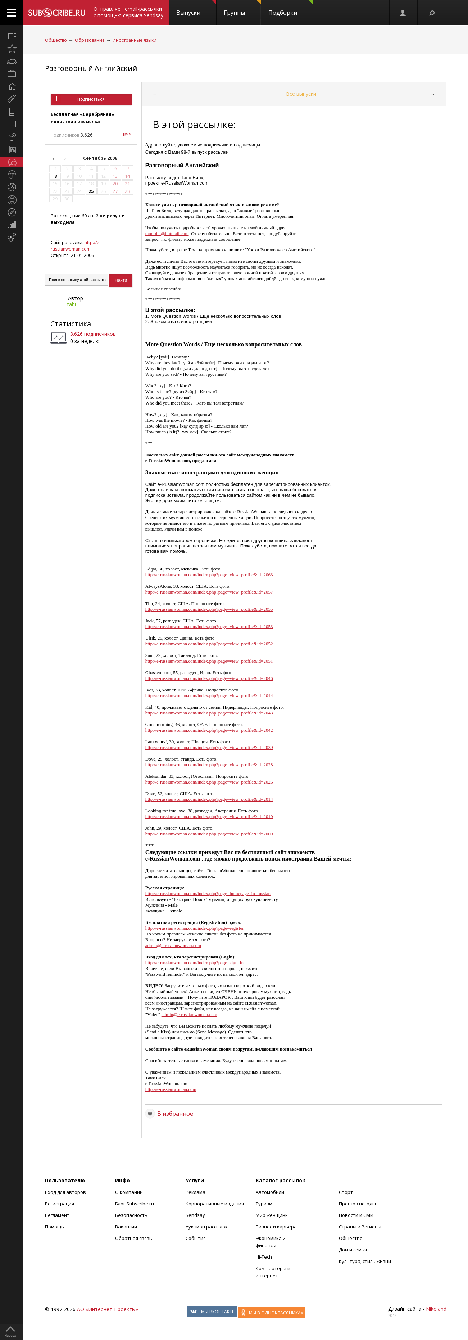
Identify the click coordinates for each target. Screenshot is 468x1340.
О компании (129, 1192)
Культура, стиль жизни (365, 1261)
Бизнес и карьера (276, 1226)
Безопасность (131, 1215)
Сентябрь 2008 (100, 158)
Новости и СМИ (356, 1215)
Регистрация (59, 1203)
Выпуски (196, 8)
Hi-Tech (264, 1257)
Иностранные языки (134, 40)
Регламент (57, 1215)
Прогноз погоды (357, 1203)
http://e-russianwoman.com (76, 245)
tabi (71, 304)
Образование (90, 40)
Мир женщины (272, 1215)
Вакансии (126, 1226)
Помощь (54, 1226)
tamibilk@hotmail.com (167, 233)
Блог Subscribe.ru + (137, 1203)
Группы (242, 8)
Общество (56, 40)
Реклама (195, 1192)
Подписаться (91, 99)
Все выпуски (301, 93)
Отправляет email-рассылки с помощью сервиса (128, 12)
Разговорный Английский (91, 68)
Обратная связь (133, 1238)
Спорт (346, 1192)
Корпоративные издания (215, 1203)
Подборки (290, 8)
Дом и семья (353, 1249)
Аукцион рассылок (207, 1226)
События (196, 1238)
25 (91, 191)
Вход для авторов (65, 1192)
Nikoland (436, 1308)
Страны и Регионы (360, 1226)
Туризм (264, 1203)
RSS (127, 134)
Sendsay (195, 1215)
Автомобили (270, 1192)
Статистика (70, 324)
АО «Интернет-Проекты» (107, 1309)
